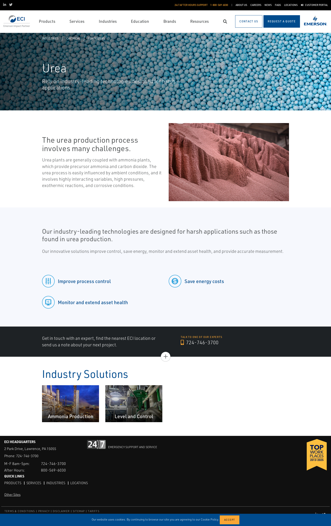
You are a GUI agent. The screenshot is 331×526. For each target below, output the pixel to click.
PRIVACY (44, 511)
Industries (50, 38)
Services (33, 483)
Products (12, 483)
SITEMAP (79, 511)
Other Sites (12, 494)
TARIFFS (93, 511)
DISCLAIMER (61, 511)
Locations (79, 483)
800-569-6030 (53, 470)
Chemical (73, 38)
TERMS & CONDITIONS (19, 511)
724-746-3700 (199, 342)
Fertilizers (96, 38)
